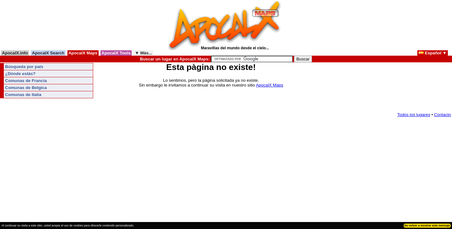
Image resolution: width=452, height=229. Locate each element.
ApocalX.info (15, 53)
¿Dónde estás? (20, 73)
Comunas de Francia (26, 80)
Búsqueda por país (24, 66)
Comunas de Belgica (26, 87)
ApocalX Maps (83, 53)
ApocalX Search (48, 53)
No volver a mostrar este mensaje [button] (427, 225)
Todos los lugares (413, 114)
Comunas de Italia (23, 94)
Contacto (442, 114)
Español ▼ (432, 53)
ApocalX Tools (116, 53)
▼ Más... (143, 53)
